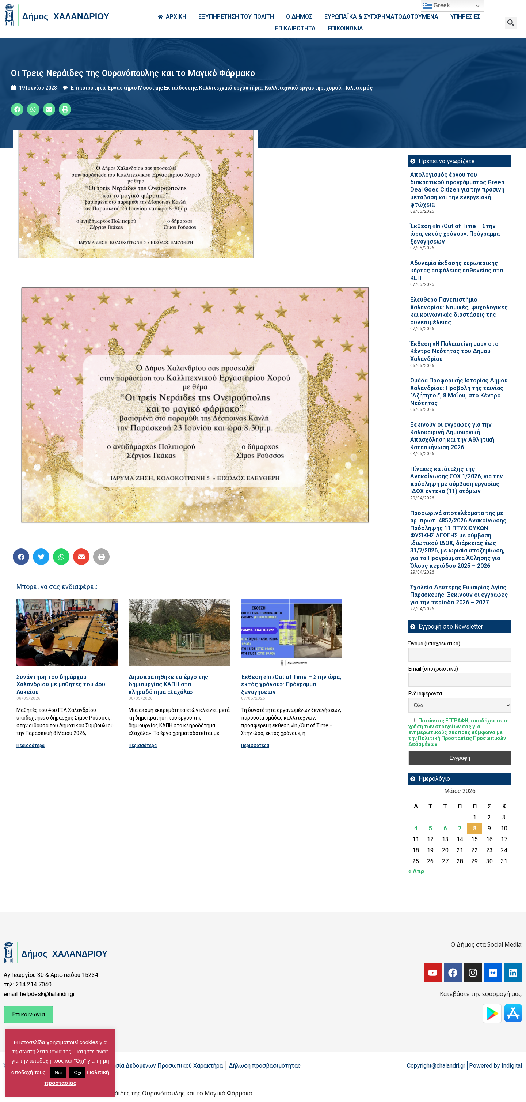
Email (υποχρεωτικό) (433, 669)
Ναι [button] (58, 1072)
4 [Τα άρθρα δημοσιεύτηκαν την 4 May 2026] (416, 828)
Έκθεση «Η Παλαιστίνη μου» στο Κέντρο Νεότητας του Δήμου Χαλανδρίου (454, 351)
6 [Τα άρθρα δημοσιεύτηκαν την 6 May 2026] (445, 828)
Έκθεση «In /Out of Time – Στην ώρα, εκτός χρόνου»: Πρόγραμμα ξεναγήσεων (291, 684)
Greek (436, 5)
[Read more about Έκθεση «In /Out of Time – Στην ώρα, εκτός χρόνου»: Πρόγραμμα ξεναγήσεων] (291, 632)
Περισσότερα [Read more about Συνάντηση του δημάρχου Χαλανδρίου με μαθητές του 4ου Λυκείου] (30, 745)
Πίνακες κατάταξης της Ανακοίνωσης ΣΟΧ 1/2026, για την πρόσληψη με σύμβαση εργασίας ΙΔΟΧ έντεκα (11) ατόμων (456, 480)
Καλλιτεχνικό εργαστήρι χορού (303, 88)
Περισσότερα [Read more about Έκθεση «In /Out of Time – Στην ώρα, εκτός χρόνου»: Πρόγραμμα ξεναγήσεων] (255, 745)
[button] (511, 23)
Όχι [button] (77, 1072)
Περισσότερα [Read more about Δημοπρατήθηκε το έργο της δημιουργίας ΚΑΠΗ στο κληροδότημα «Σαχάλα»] (143, 745)
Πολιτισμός (358, 88)
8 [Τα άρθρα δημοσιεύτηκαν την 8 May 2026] (474, 828)
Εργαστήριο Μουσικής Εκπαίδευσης (152, 88)
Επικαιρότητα (88, 88)
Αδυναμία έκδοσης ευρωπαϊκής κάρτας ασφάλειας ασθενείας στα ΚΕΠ (456, 271)
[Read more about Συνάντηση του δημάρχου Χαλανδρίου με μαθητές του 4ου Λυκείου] (67, 632)
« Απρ (416, 871)
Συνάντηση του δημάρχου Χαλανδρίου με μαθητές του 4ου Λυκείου (60, 684)
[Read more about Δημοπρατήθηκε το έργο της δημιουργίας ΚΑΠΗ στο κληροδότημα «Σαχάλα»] (179, 632)
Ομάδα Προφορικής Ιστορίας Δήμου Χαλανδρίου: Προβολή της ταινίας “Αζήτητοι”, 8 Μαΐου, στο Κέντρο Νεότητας (459, 392)
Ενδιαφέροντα (425, 694)
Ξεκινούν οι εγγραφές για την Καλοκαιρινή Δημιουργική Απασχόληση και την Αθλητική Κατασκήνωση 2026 (452, 436)
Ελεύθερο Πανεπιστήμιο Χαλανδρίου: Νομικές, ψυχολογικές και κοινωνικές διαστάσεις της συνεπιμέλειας (459, 311)
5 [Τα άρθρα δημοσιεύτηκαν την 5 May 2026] (430, 828)
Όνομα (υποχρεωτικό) (434, 643)
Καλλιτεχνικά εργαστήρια (231, 88)
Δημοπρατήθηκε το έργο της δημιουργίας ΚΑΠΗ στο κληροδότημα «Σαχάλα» (168, 684)
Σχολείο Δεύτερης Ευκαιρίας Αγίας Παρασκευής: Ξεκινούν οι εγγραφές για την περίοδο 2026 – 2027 (459, 595)
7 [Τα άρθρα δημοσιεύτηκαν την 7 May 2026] (459, 828)
